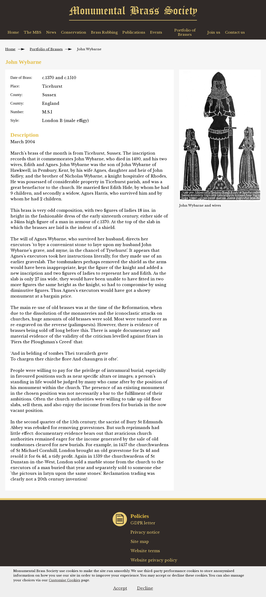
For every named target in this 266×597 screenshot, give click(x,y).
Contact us (235, 32)
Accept (120, 588)
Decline (145, 588)
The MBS (32, 32)
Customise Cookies (64, 580)
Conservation (73, 32)
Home (13, 32)
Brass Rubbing (104, 32)
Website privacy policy (153, 560)
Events (156, 32)
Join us (213, 32)
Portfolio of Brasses (185, 32)
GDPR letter (143, 523)
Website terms (145, 550)
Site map (139, 541)
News (51, 32)
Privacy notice (145, 532)
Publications (133, 32)
